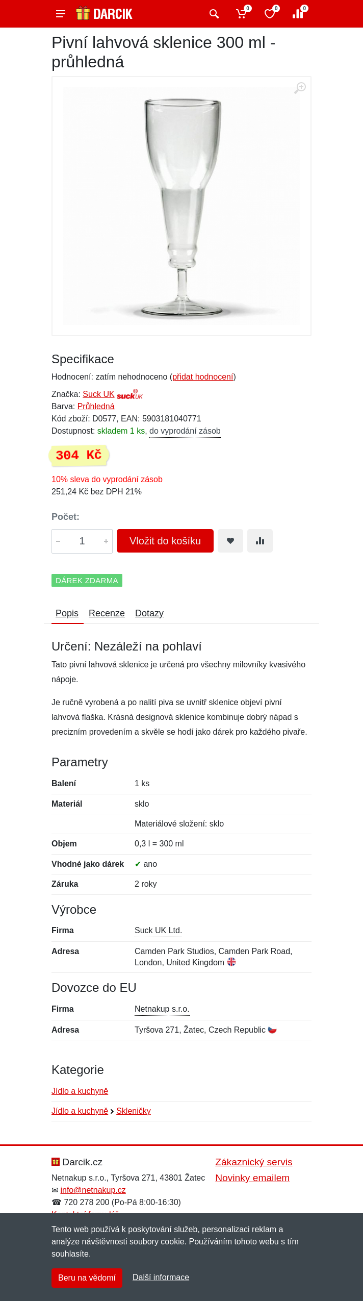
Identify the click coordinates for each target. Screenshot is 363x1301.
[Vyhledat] (212, 13)
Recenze (107, 613)
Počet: (65, 517)
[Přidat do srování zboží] (260, 541)
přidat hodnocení (202, 376)
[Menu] (60, 14)
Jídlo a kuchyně (79, 1091)
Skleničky (133, 1111)
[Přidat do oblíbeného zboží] (230, 541)
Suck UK (98, 394)
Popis (67, 613)
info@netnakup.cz (92, 1190)
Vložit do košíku (165, 540)
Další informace (161, 1277)
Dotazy (149, 613)
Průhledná (96, 406)
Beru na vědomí (87, 1277)
